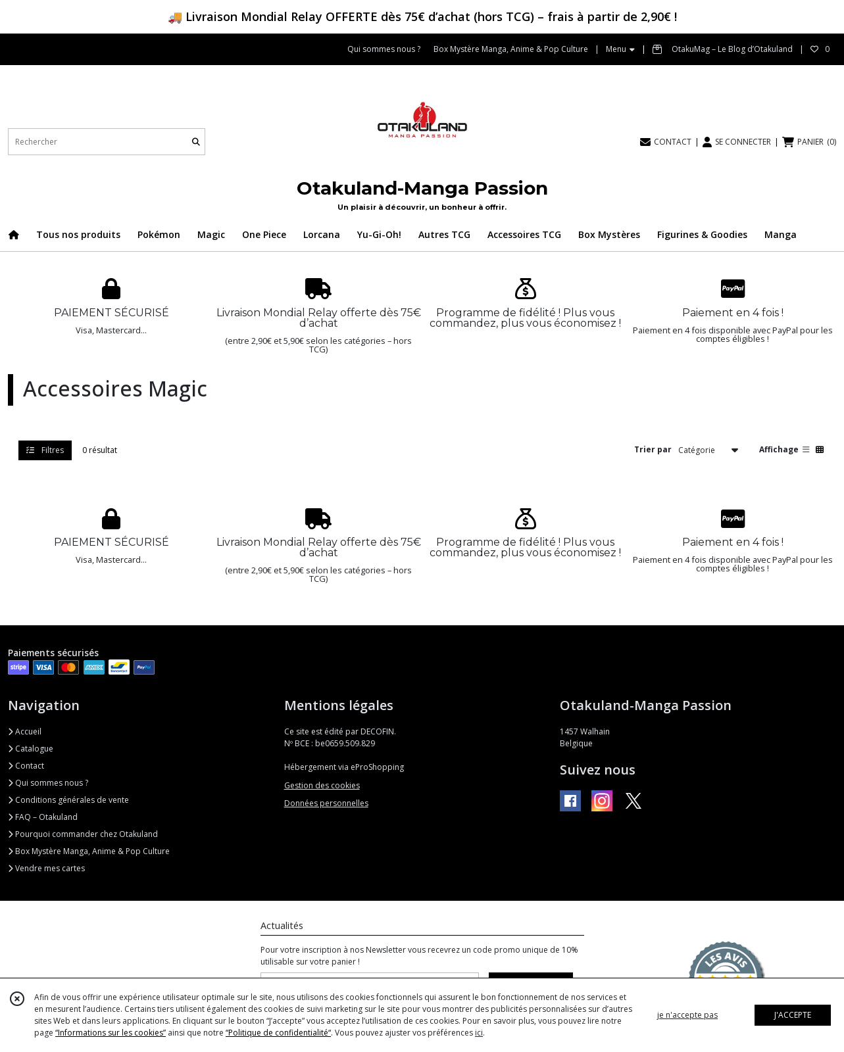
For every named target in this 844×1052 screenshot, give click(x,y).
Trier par (653, 449)
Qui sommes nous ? (48, 782)
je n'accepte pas (687, 1014)
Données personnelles (326, 803)
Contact (26, 765)
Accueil (24, 731)
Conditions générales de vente (68, 799)
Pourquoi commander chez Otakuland (83, 834)
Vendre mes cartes (46, 868)
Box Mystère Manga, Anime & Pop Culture (89, 851)
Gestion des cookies (322, 785)
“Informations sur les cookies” (110, 1032)
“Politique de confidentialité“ (278, 1032)
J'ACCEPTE (792, 1014)
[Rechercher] (196, 142)
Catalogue (30, 748)
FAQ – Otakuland (43, 817)
